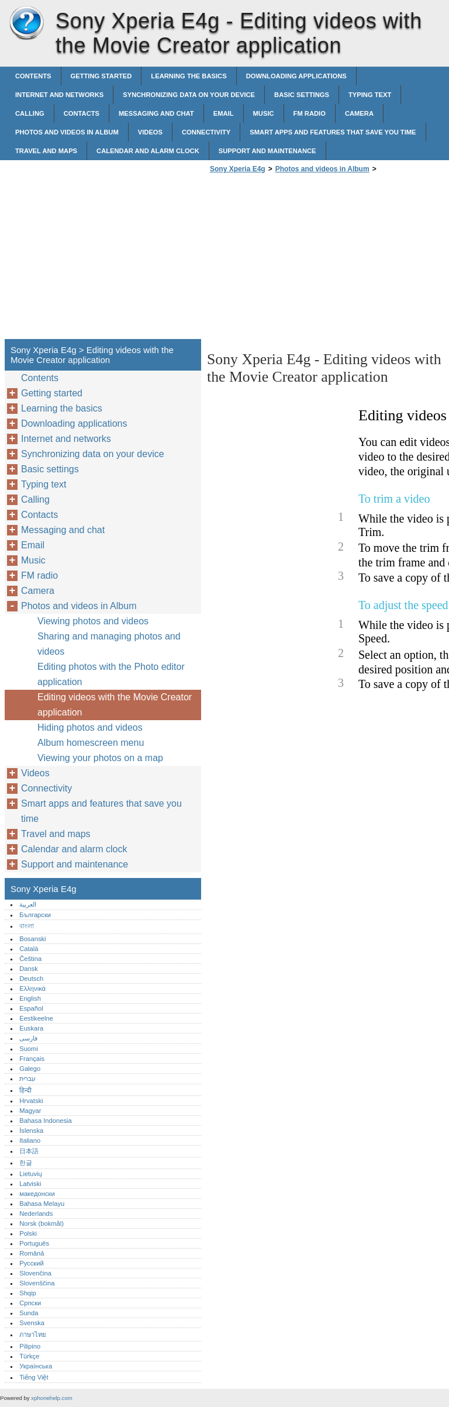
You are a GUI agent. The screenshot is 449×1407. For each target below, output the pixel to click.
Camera (359, 113)
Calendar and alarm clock (147, 150)
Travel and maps (46, 150)
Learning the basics (188, 75)
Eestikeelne (36, 1018)
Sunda (28, 1312)
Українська (35, 1366)
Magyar (30, 1110)
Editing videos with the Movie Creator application (114, 704)
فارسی (28, 1038)
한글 (25, 1162)
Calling (29, 113)
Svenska (31, 1322)
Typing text (369, 94)
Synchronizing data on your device (189, 94)
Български (35, 914)
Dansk (28, 968)
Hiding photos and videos (90, 727)
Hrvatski (31, 1100)
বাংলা (26, 925)
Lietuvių (30, 1173)
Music (263, 113)
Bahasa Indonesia (45, 1120)
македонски (37, 1193)
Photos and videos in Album (67, 132)
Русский (31, 1263)
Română (31, 1253)
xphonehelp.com (51, 1398)
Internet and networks (59, 94)
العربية (27, 904)
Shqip (27, 1293)
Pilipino (29, 1346)
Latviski (30, 1183)
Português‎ (34, 1243)
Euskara (31, 1028)
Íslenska (31, 1130)
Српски (30, 1302)
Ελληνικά (32, 988)
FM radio (309, 113)
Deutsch (31, 978)
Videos (150, 132)
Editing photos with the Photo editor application (111, 674)
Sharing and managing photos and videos (109, 643)
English (30, 998)
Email (223, 113)
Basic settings (301, 94)
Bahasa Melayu (41, 1203)
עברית (27, 1078)
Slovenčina (35, 1273)
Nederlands (36, 1213)
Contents (33, 75)
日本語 (29, 1150)
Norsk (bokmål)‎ (41, 1223)
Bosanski (32, 938)
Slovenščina (36, 1283)
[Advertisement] (305, 259)
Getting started (101, 75)
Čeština (30, 958)
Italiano (29, 1140)
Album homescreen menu (90, 743)
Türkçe (29, 1356)
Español (31, 1008)
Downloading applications (296, 75)
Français (31, 1058)
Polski (28, 1233)
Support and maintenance (267, 150)
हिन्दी (25, 1090)
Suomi (28, 1048)
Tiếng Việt (33, 1377)
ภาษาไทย (32, 1334)
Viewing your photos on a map (100, 758)
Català (28, 948)
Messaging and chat (156, 113)
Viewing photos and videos (92, 621)
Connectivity (206, 132)
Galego (29, 1068)
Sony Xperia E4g (26, 23)
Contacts (81, 113)
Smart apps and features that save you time (333, 132)
